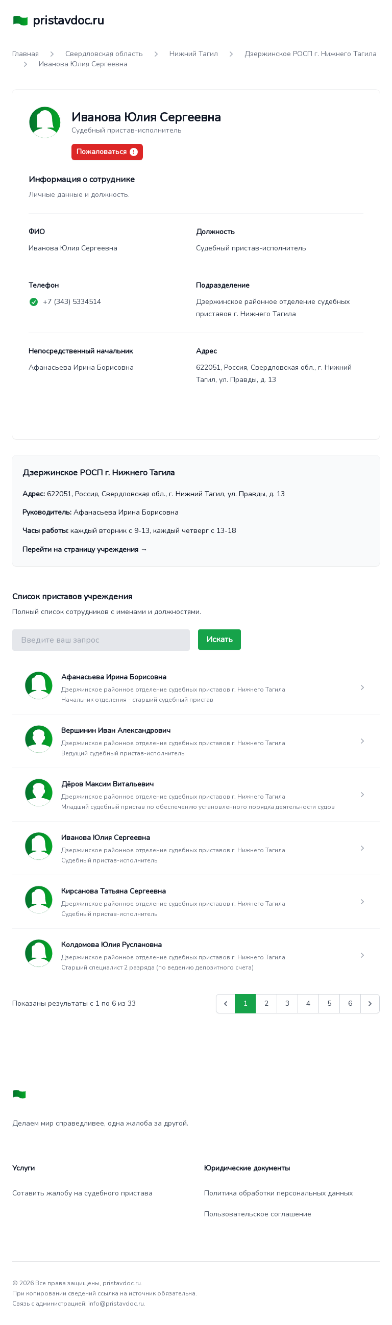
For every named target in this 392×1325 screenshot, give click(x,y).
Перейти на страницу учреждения (85, 549)
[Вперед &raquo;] (370, 1003)
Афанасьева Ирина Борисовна (113, 677)
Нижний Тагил (193, 54)
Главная (25, 54)
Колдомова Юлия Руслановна (111, 945)
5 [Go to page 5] (329, 1003)
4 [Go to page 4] (308, 1003)
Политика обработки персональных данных (278, 1193)
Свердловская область (104, 54)
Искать (219, 639)
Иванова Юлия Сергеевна (105, 838)
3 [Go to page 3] (287, 1003)
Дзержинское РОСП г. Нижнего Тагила (310, 54)
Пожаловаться (107, 152)
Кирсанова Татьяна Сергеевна (113, 891)
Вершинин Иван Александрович (115, 730)
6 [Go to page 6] (350, 1003)
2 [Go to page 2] (266, 1003)
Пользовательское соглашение (257, 1214)
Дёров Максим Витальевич (107, 784)
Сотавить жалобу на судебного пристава (82, 1193)
